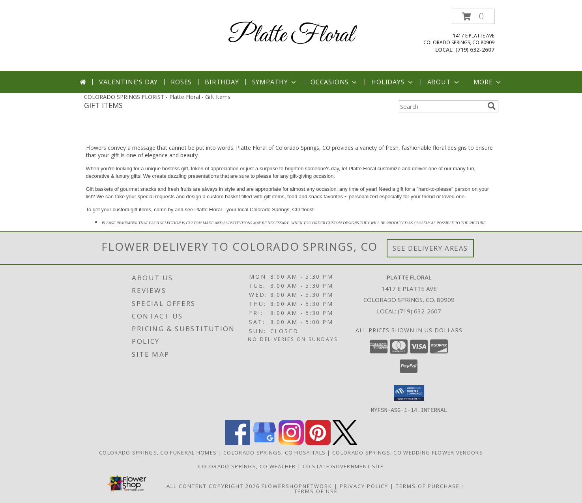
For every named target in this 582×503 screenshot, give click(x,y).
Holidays (392, 82)
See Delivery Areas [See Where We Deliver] (430, 248)
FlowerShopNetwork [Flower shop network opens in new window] (297, 485)
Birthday (222, 82)
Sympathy (275, 82)
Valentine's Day (128, 82)
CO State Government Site (343, 465)
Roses (181, 82)
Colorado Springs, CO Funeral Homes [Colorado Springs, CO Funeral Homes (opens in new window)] (158, 452)
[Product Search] (441, 106)
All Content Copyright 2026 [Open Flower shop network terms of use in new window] (213, 485)
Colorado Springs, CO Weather (247, 465)
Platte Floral (291, 36)
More (487, 82)
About (443, 82)
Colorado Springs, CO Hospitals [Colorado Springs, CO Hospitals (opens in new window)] (274, 452)
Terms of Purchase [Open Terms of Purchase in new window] (428, 485)
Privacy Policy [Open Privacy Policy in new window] (364, 485)
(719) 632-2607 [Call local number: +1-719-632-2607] (474, 49)
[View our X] (344, 442)
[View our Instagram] (291, 442)
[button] (473, 16)
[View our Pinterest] (318, 442)
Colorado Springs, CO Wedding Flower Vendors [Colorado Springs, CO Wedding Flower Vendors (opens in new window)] (407, 452)
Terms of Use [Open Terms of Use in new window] (316, 490)
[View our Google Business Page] (264, 442)
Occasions (334, 82)
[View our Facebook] (237, 442)
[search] (491, 106)
